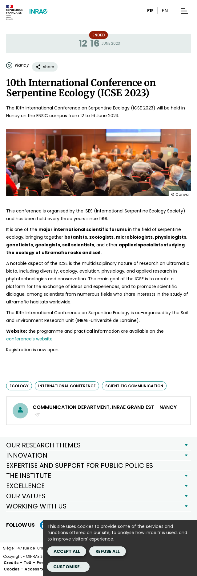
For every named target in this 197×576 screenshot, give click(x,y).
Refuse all (107, 551)
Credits (11, 562)
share (45, 66)
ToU (27, 562)
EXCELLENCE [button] (25, 485)
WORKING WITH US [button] (36, 506)
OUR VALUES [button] (25, 496)
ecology (19, 386)
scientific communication (134, 386)
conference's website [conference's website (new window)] (29, 339)
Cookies (11, 569)
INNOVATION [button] (26, 455)
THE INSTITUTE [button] (28, 475)
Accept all (67, 551)
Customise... (68, 567)
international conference (67, 386)
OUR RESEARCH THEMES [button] (43, 445)
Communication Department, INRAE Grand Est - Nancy (105, 411)
